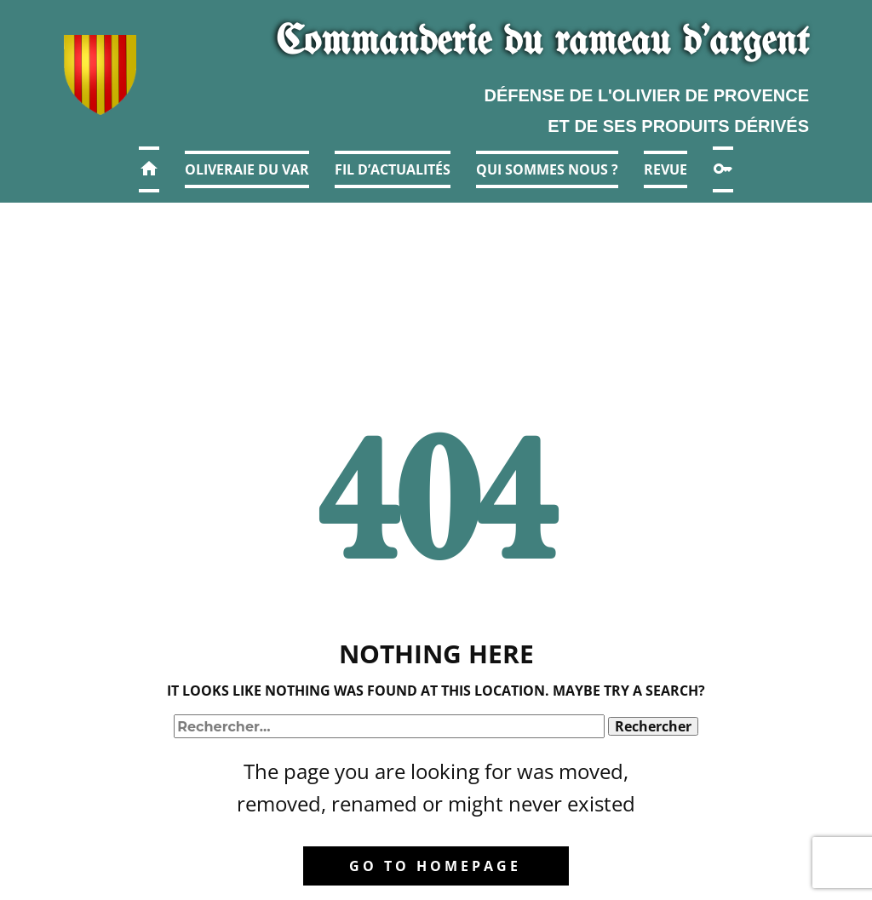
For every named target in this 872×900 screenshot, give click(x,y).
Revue (665, 169)
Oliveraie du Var (247, 169)
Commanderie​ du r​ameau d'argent (542, 42)
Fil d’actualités (392, 169)
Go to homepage (435, 866)
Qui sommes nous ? (547, 169)
